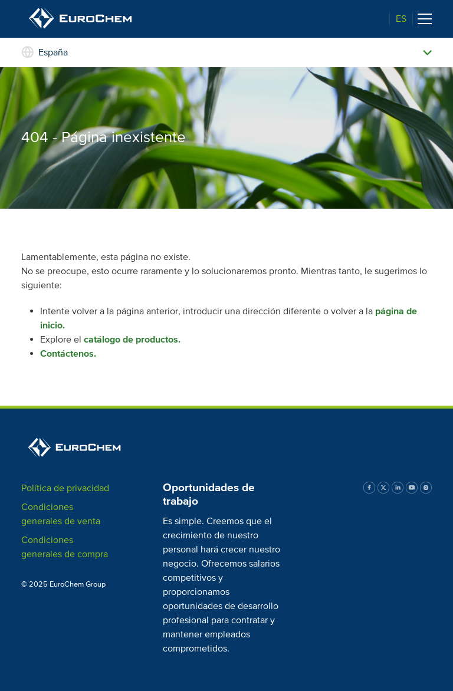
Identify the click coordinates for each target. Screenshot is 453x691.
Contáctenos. (68, 354)
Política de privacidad (65, 488)
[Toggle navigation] (425, 19)
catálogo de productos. (132, 339)
